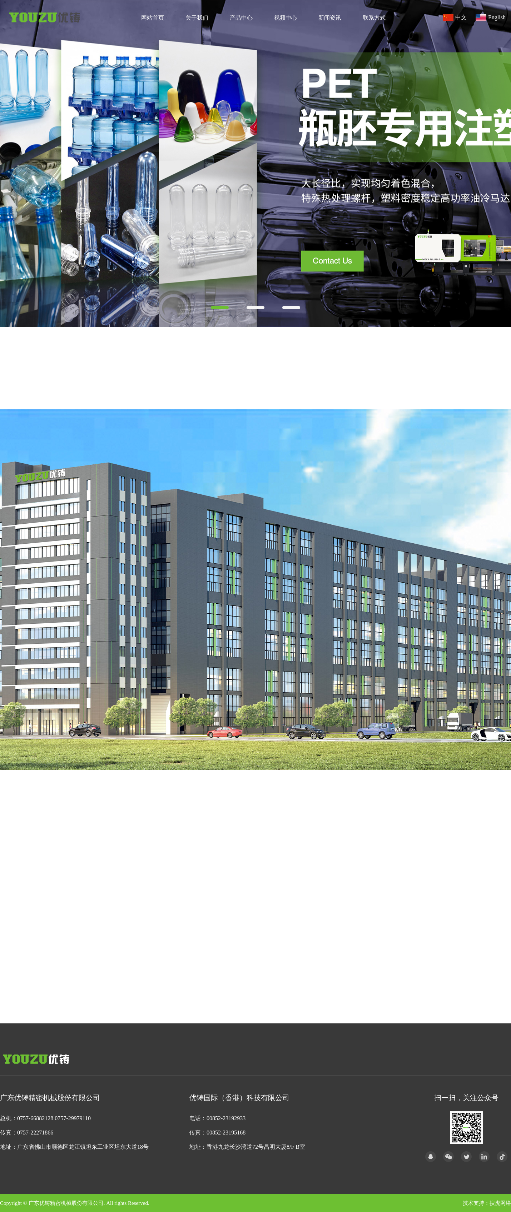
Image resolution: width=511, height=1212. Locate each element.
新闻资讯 (329, 18)
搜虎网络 (500, 1203)
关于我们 (196, 18)
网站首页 (152, 18)
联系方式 (374, 18)
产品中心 (241, 18)
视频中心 (285, 18)
